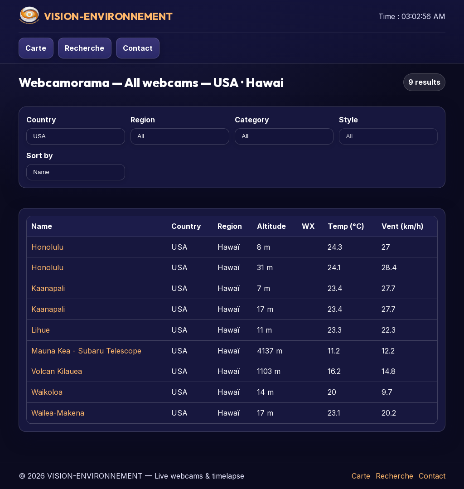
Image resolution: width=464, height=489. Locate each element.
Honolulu (47, 247)
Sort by (39, 155)
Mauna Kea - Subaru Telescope (86, 350)
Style (348, 119)
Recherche (84, 48)
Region (142, 119)
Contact (138, 48)
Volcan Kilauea (56, 371)
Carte (35, 48)
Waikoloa (47, 392)
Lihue (40, 329)
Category (252, 119)
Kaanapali (48, 288)
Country (41, 119)
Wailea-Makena (57, 412)
